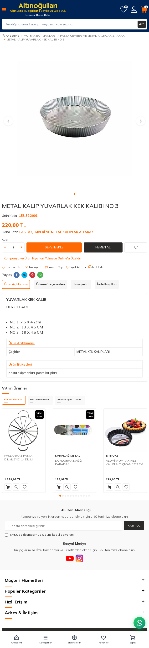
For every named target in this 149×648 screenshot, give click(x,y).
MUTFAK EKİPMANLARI (40, 35)
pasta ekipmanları (22, 373)
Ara (141, 24)
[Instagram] (79, 558)
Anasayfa (10, 35)
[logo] (38, 6)
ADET (5, 239)
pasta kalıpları (46, 373)
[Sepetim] (144, 9)
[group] (74, 118)
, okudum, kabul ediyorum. (39, 535)
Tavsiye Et (33, 267)
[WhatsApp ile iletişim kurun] (139, 623)
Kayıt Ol (134, 525)
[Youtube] (70, 558)
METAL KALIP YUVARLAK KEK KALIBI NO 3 (35, 39)
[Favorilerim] (123, 9)
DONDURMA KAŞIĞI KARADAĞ (68, 462)
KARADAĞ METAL (67, 455)
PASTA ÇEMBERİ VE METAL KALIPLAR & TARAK (92, 35)
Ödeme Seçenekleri (50, 284)
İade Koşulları (107, 284)
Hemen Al (103, 247)
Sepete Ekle (54, 247)
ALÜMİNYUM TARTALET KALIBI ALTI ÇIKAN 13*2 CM (124, 462)
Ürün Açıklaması (16, 284)
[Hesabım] (134, 9)
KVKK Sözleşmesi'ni (24, 534)
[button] (74, 194)
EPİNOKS (112, 455)
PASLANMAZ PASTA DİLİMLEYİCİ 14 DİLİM (18, 457)
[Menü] (4, 9)
